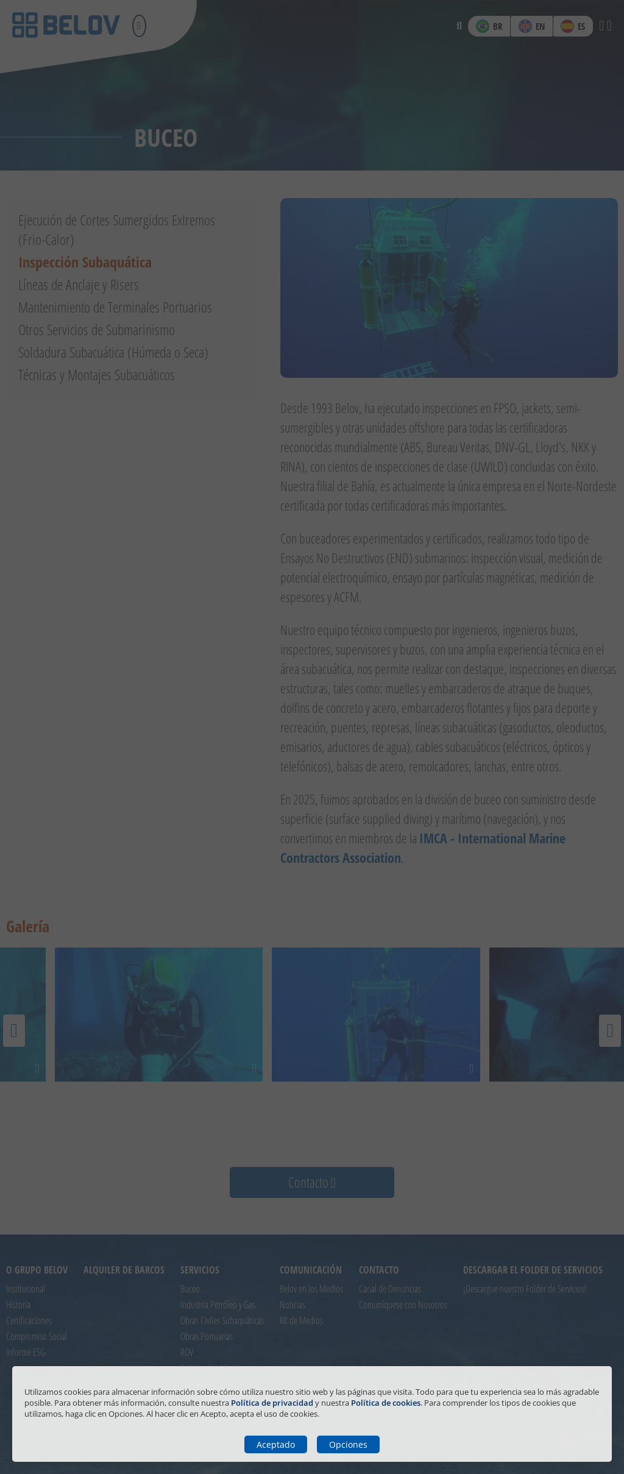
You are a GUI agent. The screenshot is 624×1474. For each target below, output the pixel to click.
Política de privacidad (272, 1402)
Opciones (348, 1444)
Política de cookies (385, 1402)
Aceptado (276, 1444)
